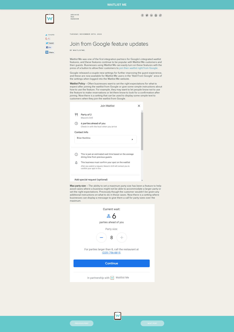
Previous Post (81, 323)
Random (75, 19)
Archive (75, 15)
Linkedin (151, 15)
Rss (72, 17)
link (160, 15)
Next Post (152, 323)
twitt (146, 15)
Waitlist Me (117, 4)
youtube (155, 15)
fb (142, 15)
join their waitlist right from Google (138, 68)
